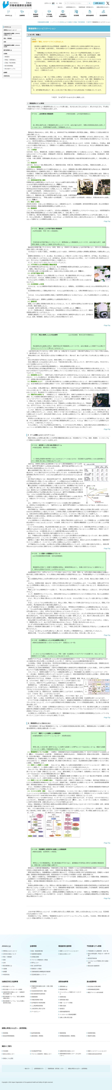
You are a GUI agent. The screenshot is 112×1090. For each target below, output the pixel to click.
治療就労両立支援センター (67, 1051)
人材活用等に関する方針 (38, 1008)
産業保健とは (63, 986)
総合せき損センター (65, 954)
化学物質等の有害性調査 (38, 1002)
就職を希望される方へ (103, 7)
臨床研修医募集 (35, 1033)
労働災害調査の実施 (37, 999)
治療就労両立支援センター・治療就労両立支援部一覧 (14, 993)
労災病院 (5, 1051)
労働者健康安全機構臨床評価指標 (40, 971)
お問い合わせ (99, 3)
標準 (53, 3)
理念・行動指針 (8, 38)
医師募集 (5, 1033)
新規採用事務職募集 (8, 1036)
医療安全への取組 (36, 968)
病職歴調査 (34, 997)
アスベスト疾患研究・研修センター (41, 1054)
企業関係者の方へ (71, 7)
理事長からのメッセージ (10, 30)
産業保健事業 (90, 15)
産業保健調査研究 (65, 1011)
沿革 (4, 962)
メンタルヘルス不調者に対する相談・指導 (98, 962)
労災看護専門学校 (36, 1051)
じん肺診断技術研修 (37, 1005)
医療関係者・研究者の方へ (86, 7)
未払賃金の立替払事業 (94, 986)
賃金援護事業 (103, 15)
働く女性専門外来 (36, 965)
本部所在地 (6, 76)
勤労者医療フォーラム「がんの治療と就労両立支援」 (14, 1002)
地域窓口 (62, 1008)
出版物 (70, 22)
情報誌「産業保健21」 (11, 59)
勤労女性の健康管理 (93, 965)
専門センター (35, 962)
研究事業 (76, 15)
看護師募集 (63, 1033)
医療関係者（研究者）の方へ (56, 1068)
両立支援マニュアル (10, 68)
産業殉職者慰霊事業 (93, 989)
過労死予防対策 (92, 958)
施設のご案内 (7, 1046)
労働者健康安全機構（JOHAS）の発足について (12, 34)
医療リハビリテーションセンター (69, 951)
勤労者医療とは (8, 50)
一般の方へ (60, 7)
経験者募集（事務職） (37, 1036)
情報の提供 (63, 1005)
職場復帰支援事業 (35, 15)
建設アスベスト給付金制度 (95, 992)
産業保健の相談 (64, 999)
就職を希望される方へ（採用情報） (15, 1028)
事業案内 (7, 56)
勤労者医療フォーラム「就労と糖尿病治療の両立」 (14, 997)
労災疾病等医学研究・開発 (39, 991)
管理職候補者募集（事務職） (68, 1036)
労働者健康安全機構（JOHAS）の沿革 (12, 46)
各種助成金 (63, 997)
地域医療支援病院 (36, 954)
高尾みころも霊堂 (8, 1058)
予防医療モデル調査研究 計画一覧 (98, 951)
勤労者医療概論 (9, 65)
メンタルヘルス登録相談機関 (68, 1014)
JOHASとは (8, 15)
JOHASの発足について (9, 954)
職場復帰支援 (63, 989)
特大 (60, 3)
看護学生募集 (91, 1036)
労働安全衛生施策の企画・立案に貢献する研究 (42, 987)
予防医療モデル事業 (49, 15)
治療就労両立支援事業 (63, 15)
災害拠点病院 (35, 957)
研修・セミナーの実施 (66, 1002)
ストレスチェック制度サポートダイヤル (70, 993)
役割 (5, 42)
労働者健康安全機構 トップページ (48, 22)
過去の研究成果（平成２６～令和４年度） (98, 954)
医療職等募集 (91, 1033)
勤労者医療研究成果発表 (38, 994)
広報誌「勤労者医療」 (79, 22)
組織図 (5, 72)
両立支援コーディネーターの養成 (12, 989)
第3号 (89, 22)
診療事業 (22, 15)
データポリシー (35, 1011)
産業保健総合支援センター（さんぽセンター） (70, 1054)
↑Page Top (106, 221)
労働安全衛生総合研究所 (95, 1054)
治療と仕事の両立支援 (66, 1017)
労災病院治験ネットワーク (39, 974)
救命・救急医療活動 (37, 951)
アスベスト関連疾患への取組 (39, 960)
